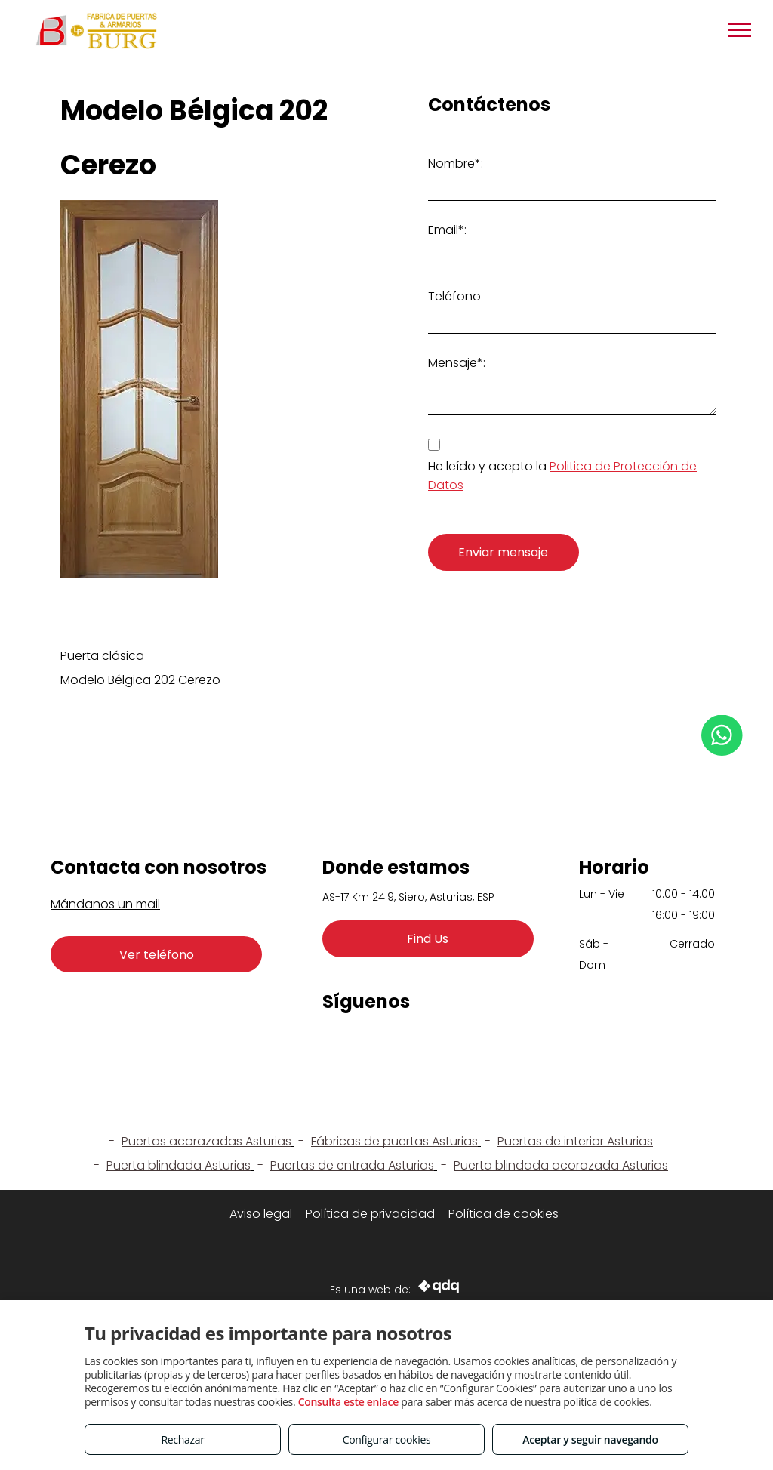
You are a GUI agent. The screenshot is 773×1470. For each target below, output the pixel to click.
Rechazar (182, 1439)
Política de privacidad (370, 1213)
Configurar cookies (387, 1439)
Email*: (447, 230)
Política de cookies (503, 1213)
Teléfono (454, 296)
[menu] (739, 30)
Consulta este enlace (348, 1401)
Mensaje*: (456, 362)
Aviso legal (260, 1213)
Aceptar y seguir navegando (590, 1439)
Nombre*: (455, 163)
